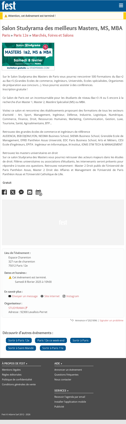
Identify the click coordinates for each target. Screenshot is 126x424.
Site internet (52, 296)
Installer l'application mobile (70, 401)
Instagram (72, 296)
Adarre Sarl (13, 414)
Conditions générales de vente (19, 384)
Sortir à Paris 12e (18, 340)
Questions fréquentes (66, 374)
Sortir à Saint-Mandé (21, 348)
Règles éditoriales (11, 374)
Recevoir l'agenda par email (69, 396)
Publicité (59, 406)
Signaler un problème (111, 320)
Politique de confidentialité (17, 379)
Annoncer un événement (68, 369)
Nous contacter (62, 379)
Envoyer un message (25, 296)
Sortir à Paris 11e (52, 348)
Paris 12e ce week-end (50, 340)
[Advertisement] (62, 222)
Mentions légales (11, 369)
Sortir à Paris (81, 340)
